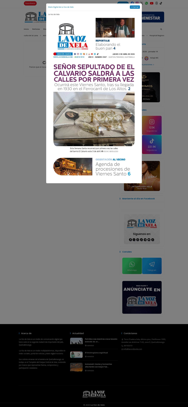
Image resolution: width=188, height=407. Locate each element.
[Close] (135, 7)
